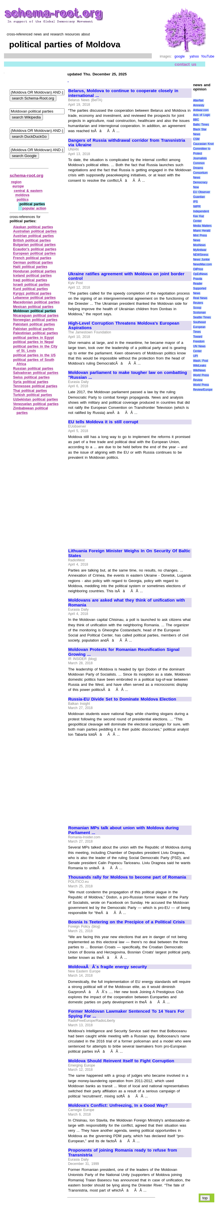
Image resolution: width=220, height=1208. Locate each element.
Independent (201, 211)
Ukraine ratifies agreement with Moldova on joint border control (126, 276)
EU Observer (201, 192)
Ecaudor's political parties (34, 249)
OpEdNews (200, 274)
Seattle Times (202, 317)
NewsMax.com (202, 264)
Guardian (199, 196)
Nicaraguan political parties (36, 316)
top (205, 1198)
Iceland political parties (32, 276)
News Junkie (201, 259)
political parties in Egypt (33, 338)
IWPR (196, 206)
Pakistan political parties (33, 329)
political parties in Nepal (33, 342)
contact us (185, 64)
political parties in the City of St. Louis (35, 348)
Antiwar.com (200, 110)
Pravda (197, 278)
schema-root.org (26, 175)
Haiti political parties (30, 267)
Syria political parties (30, 382)
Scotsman (199, 312)
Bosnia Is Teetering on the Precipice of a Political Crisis (126, 922)
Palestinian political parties (35, 333)
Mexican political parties (33, 307)
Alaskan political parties (33, 227)
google (180, 56)
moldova (22, 195)
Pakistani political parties (34, 324)
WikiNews (199, 370)
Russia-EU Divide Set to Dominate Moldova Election (122, 699)
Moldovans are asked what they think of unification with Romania (126, 602)
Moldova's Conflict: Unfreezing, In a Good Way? (118, 1105)
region (16, 182)
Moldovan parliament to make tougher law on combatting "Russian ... (127, 375)
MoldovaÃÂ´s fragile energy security (107, 966)
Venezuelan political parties (36, 404)
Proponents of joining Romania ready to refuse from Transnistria (122, 1152)
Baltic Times (201, 124)
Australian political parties (35, 231)
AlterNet (198, 100)
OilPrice (198, 269)
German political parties (33, 263)
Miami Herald (201, 230)
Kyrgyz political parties (32, 293)
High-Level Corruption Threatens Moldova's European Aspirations (123, 325)
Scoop (197, 307)
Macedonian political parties (36, 302)
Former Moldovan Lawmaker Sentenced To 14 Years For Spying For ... (126, 1013)
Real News (200, 298)
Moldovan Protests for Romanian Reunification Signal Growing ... (123, 652)
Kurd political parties (30, 289)
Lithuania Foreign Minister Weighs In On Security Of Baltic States (129, 553)
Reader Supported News (199, 288)
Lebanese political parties (34, 298)
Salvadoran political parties (35, 373)
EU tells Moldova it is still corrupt (103, 422)
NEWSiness (200, 254)
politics (23, 200)
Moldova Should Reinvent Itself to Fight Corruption (121, 1061)
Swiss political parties (31, 377)
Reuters (198, 302)
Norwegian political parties (35, 320)
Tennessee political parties (35, 386)
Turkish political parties (32, 395)
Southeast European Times (199, 327)
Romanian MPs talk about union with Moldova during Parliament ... (123, 830)
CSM (196, 139)
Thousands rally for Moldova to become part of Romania (127, 877)
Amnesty (198, 105)
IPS (195, 201)
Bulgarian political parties (34, 245)
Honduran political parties (34, 271)
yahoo (194, 56)
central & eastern (28, 191)
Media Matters (202, 225)
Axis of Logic (201, 115)
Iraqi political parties (30, 280)
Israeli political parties (31, 285)
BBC (196, 119)
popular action (34, 208)
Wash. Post (200, 360)
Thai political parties (30, 391)
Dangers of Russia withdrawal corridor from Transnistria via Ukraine (126, 142)
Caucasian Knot (203, 143)
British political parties (32, 240)
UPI (195, 355)
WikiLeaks (199, 365)
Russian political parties (33, 369)
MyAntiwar (199, 249)
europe (18, 186)
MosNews (199, 245)
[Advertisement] (116, 224)
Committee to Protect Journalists (201, 153)
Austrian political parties (33, 236)
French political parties (32, 258)
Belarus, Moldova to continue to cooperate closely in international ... (123, 93)
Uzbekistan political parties (35, 399)
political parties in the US (34, 355)
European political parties (34, 253)
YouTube (207, 56)
